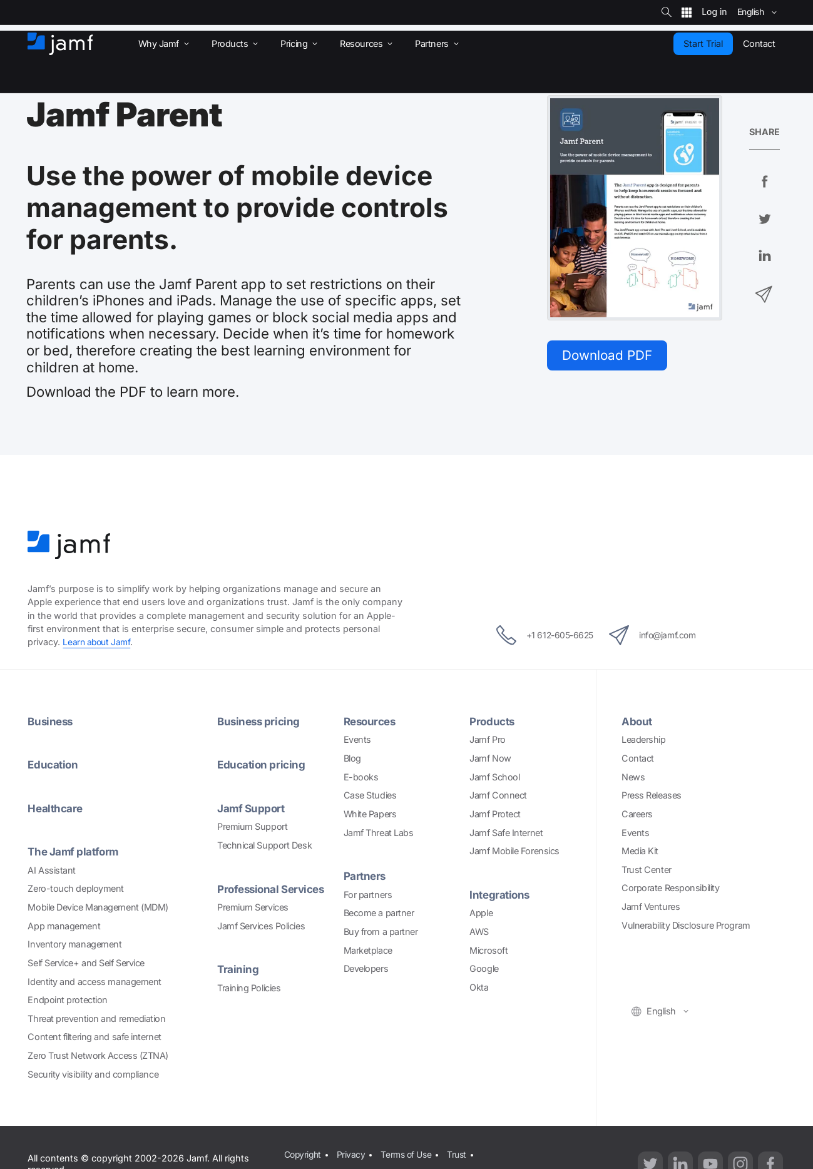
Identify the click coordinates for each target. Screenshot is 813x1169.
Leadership (643, 740)
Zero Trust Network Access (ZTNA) (98, 1055)
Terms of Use (410, 1154)
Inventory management (74, 944)
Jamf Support (252, 808)
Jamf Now (490, 758)
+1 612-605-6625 (537, 636)
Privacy (353, 1154)
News (633, 777)
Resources (372, 721)
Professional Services (274, 889)
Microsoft (488, 950)
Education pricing (262, 765)
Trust (462, 1154)
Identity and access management (94, 981)
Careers (637, 814)
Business (51, 721)
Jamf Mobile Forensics (514, 850)
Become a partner (379, 913)
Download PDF (610, 355)
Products (493, 721)
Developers (366, 968)
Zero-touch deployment (76, 889)
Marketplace (368, 950)
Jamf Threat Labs (379, 832)
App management (64, 926)
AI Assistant (52, 870)
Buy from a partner (381, 931)
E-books (361, 777)
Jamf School (494, 777)
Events (357, 740)
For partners (368, 894)
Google (483, 968)
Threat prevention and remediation (96, 1018)
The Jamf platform (74, 852)
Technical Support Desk (264, 845)
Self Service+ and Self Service (86, 962)
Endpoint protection (67, 999)
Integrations (501, 894)
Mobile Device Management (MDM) (98, 907)
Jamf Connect (498, 795)
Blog (352, 758)
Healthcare (56, 808)
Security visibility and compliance (93, 1074)
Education (54, 765)
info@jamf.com (660, 636)
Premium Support (252, 827)
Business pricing (260, 721)
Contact (637, 758)
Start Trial (703, 43)
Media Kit (639, 850)
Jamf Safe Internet (506, 832)
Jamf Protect (495, 814)
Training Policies (248, 988)
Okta (478, 987)
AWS (479, 931)
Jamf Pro (487, 740)
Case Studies (370, 795)
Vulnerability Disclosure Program (685, 925)
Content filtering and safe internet (94, 1037)
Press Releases (651, 795)
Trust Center (646, 869)
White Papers (370, 814)
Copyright (303, 1154)
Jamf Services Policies (261, 926)
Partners (366, 875)
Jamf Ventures (650, 906)
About (637, 721)
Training (238, 969)
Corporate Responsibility (670, 888)
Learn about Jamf (98, 642)
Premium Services (253, 907)
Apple (481, 913)
